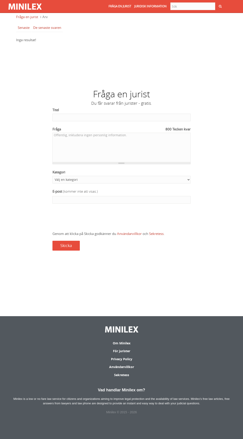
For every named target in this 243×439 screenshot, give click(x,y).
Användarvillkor (129, 233)
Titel (55, 110)
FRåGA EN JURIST (119, 6)
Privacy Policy (121, 359)
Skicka (66, 245)
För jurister (121, 351)
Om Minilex (121, 343)
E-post (75, 191)
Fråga (121, 129)
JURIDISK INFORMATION (150, 6)
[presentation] (86, 218)
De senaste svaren (47, 27)
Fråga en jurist (27, 17)
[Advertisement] (121, 63)
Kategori (58, 172)
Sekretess (156, 233)
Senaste (24, 27)
